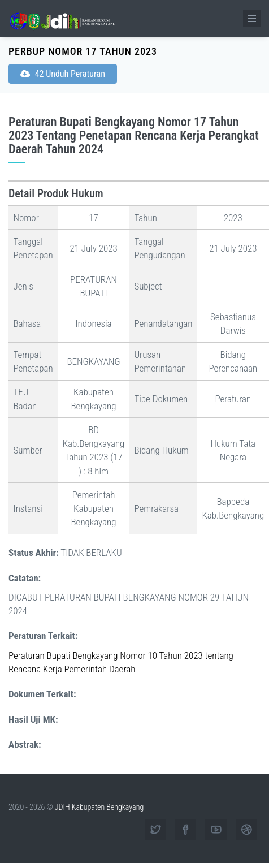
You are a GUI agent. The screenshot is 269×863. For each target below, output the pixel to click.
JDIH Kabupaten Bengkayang (99, 807)
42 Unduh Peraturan (62, 73)
